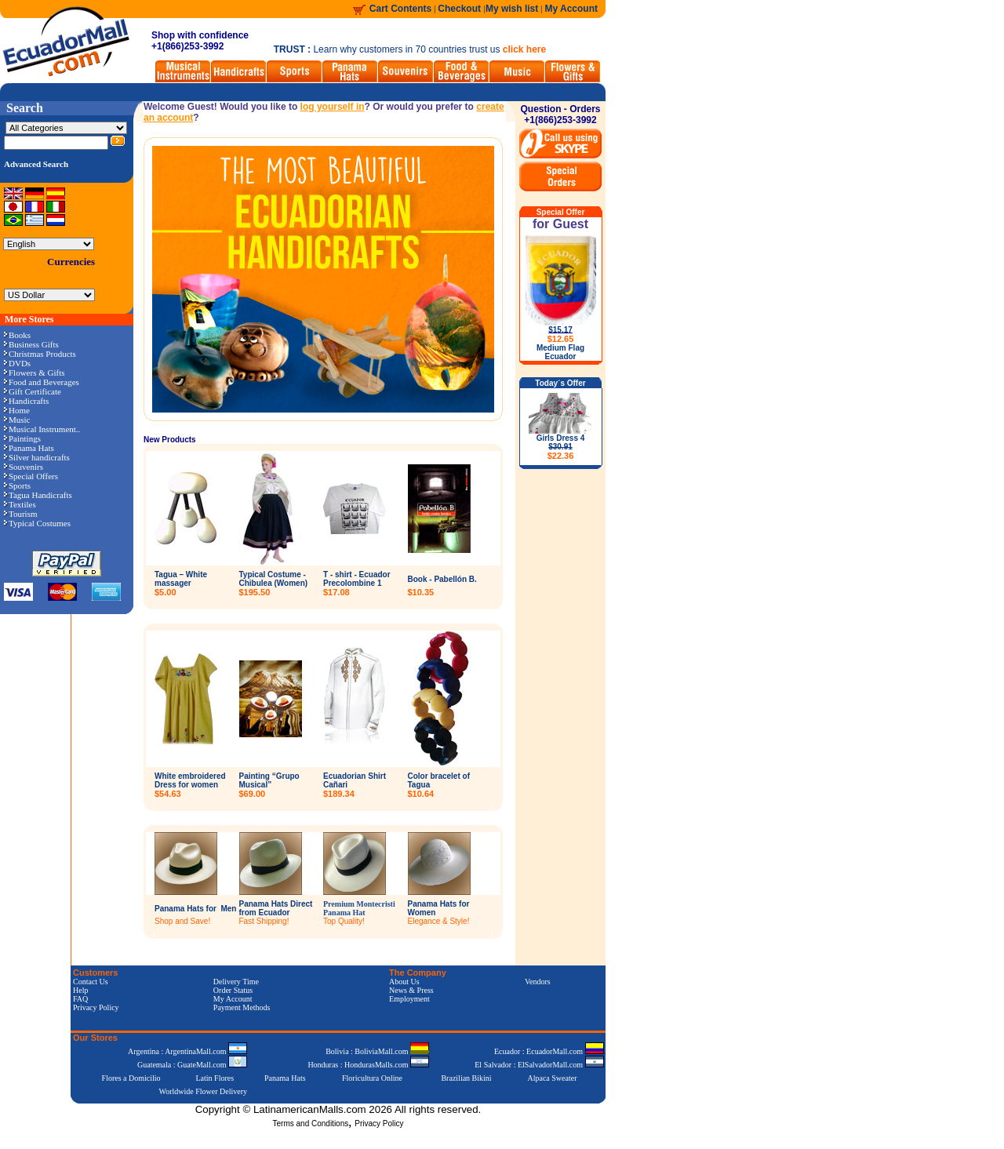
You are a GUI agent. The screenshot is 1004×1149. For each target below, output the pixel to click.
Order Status (233, 990)
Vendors (538, 981)
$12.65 (560, 339)
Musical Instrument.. (42, 429)
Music (17, 419)
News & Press (411, 990)
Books (17, 335)
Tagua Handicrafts (38, 495)
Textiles (20, 504)
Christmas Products (40, 353)
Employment (409, 998)
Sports (17, 485)
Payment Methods (242, 1007)
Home (17, 410)
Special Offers (31, 476)
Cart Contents (400, 8)
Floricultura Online (372, 1078)
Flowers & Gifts (34, 372)
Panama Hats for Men (195, 908)
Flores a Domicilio (131, 1078)
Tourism (21, 513)
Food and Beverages (41, 382)
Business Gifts (31, 344)
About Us (404, 981)
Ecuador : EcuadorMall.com (549, 1051)
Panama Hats (29, 448)
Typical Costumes (37, 523)
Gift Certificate (32, 391)
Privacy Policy (96, 1007)
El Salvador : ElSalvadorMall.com (539, 1064)
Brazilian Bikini (466, 1078)
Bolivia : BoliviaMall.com (377, 1051)
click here (524, 49)
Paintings (22, 438)
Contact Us (90, 981)
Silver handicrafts (37, 457)
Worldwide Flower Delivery (203, 1091)
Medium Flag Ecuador (560, 352)
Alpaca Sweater (552, 1078)
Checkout (460, 8)
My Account (571, 8)
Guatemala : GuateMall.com (192, 1064)
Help (80, 990)
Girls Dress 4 (561, 447)
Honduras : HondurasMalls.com (368, 1064)
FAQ (80, 998)
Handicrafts (26, 400)
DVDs (17, 363)
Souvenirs (23, 466)
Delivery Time (236, 981)
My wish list (512, 8)
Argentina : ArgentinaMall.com (187, 1051)
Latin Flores (215, 1078)
